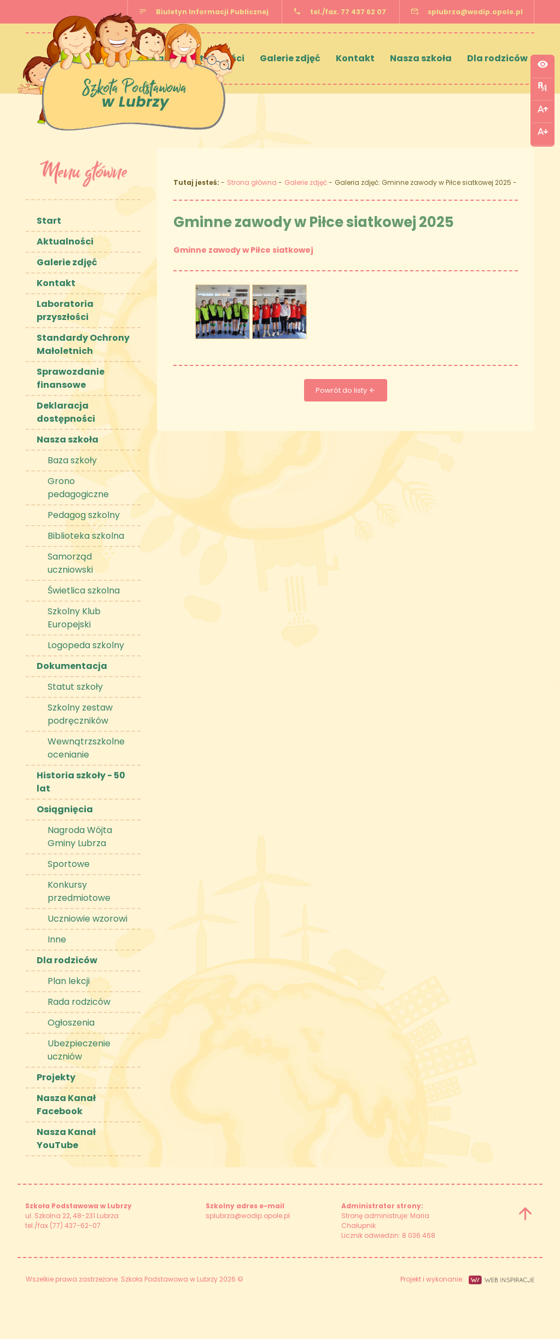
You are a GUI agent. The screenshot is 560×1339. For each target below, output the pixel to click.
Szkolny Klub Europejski (74, 618)
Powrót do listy (346, 390)
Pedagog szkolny (84, 515)
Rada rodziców (79, 1001)
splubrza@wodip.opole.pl (475, 11)
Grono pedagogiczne (78, 487)
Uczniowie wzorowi (87, 918)
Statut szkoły (75, 686)
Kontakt (355, 58)
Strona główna (252, 182)
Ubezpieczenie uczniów (79, 1050)
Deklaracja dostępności (66, 412)
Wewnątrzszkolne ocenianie (86, 748)
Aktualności (65, 241)
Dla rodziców (497, 58)
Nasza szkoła (421, 58)
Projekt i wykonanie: (467, 1279)
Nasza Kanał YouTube (66, 1138)
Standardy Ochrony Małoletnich (83, 344)
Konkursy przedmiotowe (79, 891)
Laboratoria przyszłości (65, 310)
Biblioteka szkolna (86, 535)
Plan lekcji (69, 981)
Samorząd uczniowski (70, 563)
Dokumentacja (72, 666)
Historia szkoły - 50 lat (81, 782)
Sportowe (69, 864)
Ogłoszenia (71, 1022)
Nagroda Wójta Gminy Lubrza (80, 836)
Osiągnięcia (65, 809)
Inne (57, 939)
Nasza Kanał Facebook (66, 1104)
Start (49, 220)
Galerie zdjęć (290, 58)
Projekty (56, 1077)
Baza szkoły (72, 460)
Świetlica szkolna (84, 590)
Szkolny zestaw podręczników (80, 714)
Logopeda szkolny (86, 645)
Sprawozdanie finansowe (70, 378)
